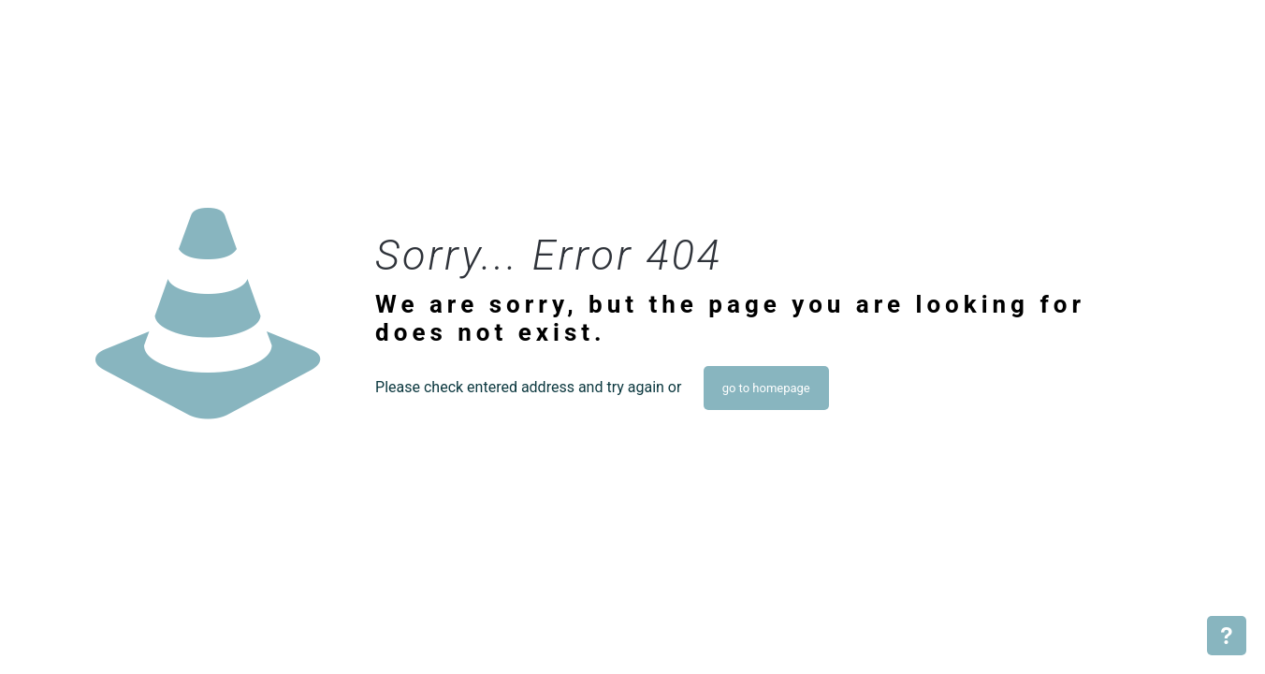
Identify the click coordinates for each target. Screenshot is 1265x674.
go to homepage (766, 388)
